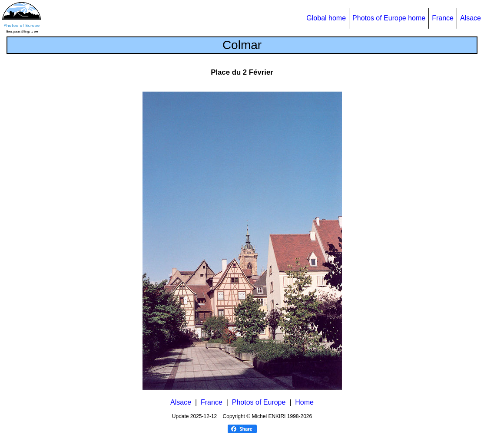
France (443, 18)
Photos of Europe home (388, 18)
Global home (326, 18)
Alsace (470, 18)
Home (304, 402)
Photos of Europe (259, 402)
